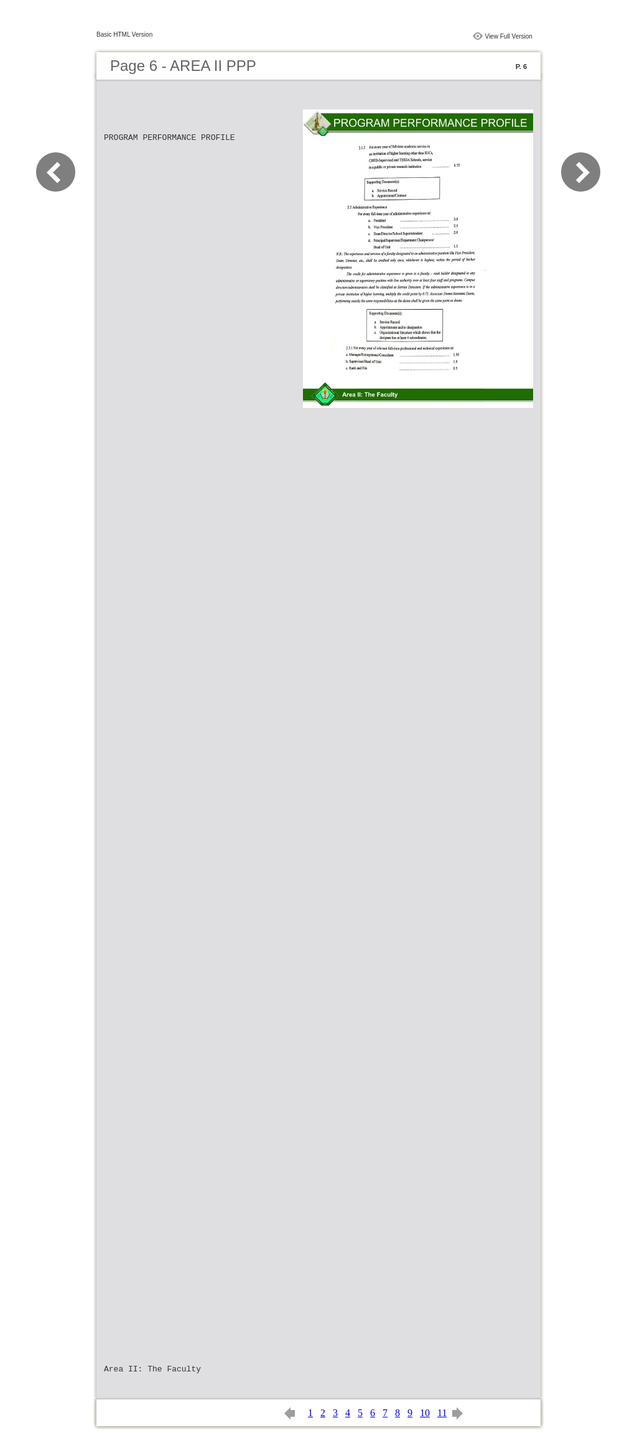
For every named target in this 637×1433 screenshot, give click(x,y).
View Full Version (508, 36)
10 (425, 1412)
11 (442, 1412)
